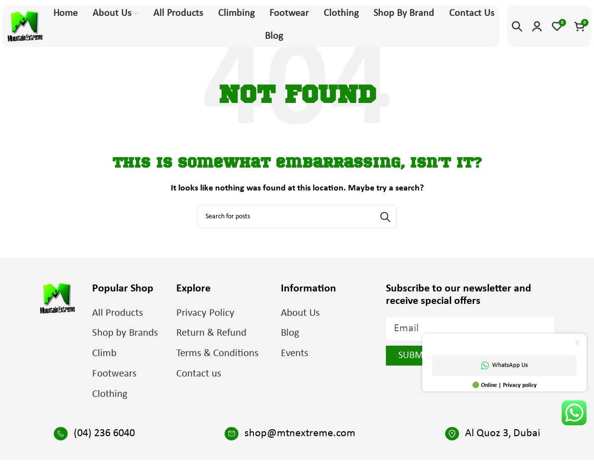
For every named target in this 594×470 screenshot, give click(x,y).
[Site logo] (25, 26)
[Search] (517, 26)
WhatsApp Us (504, 366)
